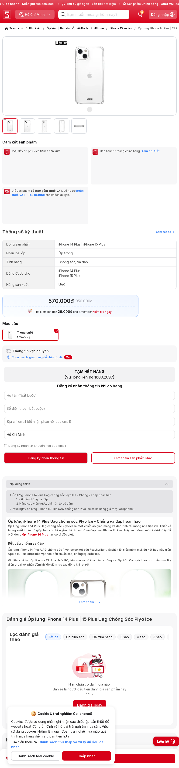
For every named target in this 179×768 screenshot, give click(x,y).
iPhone (99, 28)
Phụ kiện (35, 28)
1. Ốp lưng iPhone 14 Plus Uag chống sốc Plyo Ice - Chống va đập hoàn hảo (60, 445)
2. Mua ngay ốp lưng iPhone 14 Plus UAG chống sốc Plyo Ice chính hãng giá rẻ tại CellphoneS (72, 459)
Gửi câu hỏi (152, 738)
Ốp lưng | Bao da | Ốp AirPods (67, 28)
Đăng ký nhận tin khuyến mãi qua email (37, 395)
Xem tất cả (165, 181)
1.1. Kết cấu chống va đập (31, 449)
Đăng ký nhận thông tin (46, 408)
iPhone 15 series (121, 28)
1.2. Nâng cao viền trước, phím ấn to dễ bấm (43, 453)
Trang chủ (16, 28)
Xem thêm (89, 552)
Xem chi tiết (150, 151)
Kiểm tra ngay (102, 261)
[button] (171, 126)
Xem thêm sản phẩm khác (133, 408)
